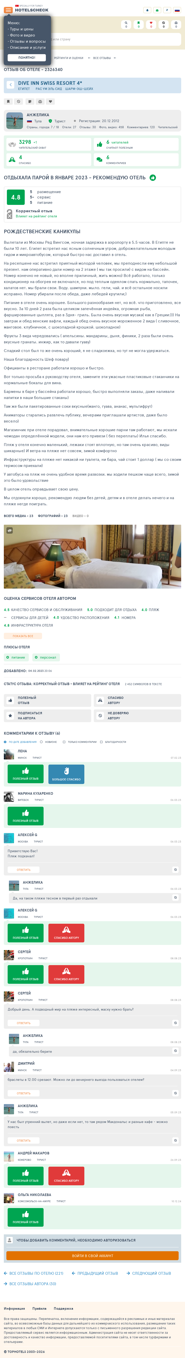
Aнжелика (38, 115)
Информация (14, 1308)
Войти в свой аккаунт (92, 1255)
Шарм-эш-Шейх (79, 88)
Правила (39, 1308)
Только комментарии (82, 742)
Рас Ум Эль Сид (49, 88)
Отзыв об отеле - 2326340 (33, 69)
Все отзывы (102, 58)
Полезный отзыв (27, 700)
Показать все (23, 636)
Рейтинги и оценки (68, 58)
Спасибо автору (116, 700)
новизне (51, 742)
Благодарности (115, 742)
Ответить (24, 870)
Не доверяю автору (118, 716)
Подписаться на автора (30, 716)
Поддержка (63, 1308)
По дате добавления (22, 742)
